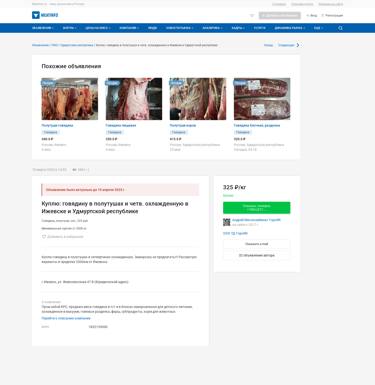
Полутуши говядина (57, 125)
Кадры (239, 28)
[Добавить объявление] (280, 15)
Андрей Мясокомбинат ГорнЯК (256, 220)
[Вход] (311, 15)
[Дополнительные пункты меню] (318, 28)
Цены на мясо (98, 28)
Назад (268, 45)
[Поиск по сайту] (340, 28)
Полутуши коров (183, 125)
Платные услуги (302, 4)
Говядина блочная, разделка (257, 125)
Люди (152, 28)
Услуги (259, 28)
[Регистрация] (332, 15)
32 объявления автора (257, 255)
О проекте (279, 4)
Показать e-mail (256, 244)
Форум (70, 28)
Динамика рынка (290, 28)
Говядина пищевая (121, 125)
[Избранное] (252, 15)
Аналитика (213, 28)
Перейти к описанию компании (66, 318)
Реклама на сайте (331, 4)
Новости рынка (180, 28)
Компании (130, 28)
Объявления (43, 28)
